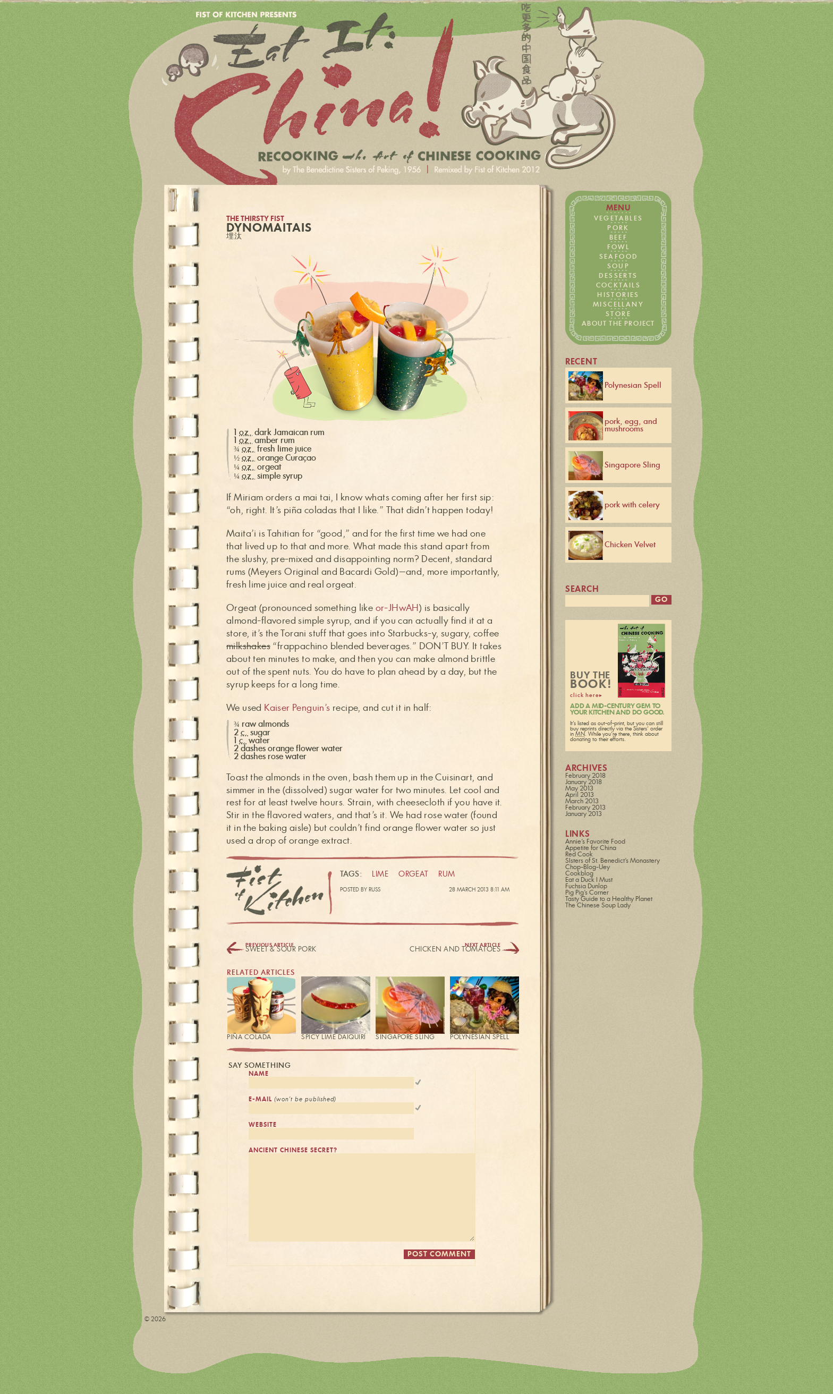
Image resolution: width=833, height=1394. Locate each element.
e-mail (292, 1101)
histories (618, 295)
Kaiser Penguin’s (297, 707)
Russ (374, 889)
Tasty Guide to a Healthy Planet (608, 900)
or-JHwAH (397, 608)
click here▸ (586, 697)
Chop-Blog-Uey (587, 868)
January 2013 (583, 815)
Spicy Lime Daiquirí (333, 1037)
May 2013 (579, 790)
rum (446, 874)
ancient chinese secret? (293, 1155)
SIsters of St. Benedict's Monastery (612, 862)
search (582, 589)
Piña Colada (249, 1037)
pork (618, 228)
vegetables (618, 218)
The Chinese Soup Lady (598, 907)
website (263, 1128)
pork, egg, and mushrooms (612, 425)
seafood (618, 256)
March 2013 (582, 803)
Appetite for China (590, 849)
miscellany (618, 304)
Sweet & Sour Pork (281, 949)
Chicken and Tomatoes (455, 949)
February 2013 (585, 809)
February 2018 (585, 777)
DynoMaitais (269, 228)
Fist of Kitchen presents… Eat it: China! (391, 99)
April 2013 (579, 796)
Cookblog (579, 875)
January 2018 (583, 783)
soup (618, 266)
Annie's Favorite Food (595, 843)
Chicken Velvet (612, 545)
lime (380, 874)
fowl (618, 247)
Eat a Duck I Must (589, 881)
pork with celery (614, 505)
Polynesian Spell (479, 1037)
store (618, 314)
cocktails (618, 285)
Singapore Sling (405, 1037)
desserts (618, 276)
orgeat (413, 874)
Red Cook (579, 856)
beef (618, 237)
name (259, 1074)
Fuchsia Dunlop (586, 888)
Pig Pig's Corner (587, 894)
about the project (618, 323)
